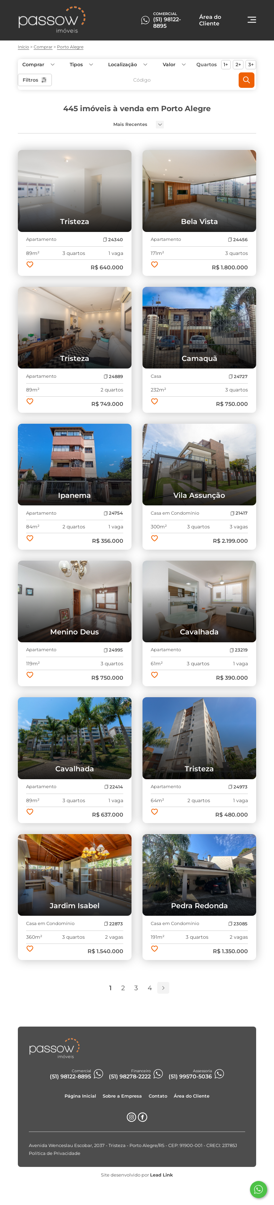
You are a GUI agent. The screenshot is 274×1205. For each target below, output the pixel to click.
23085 (238, 923)
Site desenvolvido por (137, 1175)
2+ (238, 64)
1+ (226, 64)
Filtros (35, 80)
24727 (238, 376)
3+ (251, 64)
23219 (239, 650)
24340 (113, 239)
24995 (113, 650)
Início (23, 46)
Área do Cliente (191, 1096)
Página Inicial (80, 1096)
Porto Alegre (70, 46)
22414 (113, 786)
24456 (238, 239)
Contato (158, 1096)
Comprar (43, 46)
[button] (173, 64)
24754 (113, 513)
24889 (113, 376)
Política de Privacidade (54, 1153)
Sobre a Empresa (122, 1096)
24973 (238, 786)
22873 (113, 923)
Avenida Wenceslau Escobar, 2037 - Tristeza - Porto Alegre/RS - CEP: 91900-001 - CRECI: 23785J (133, 1145)
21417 (239, 513)
